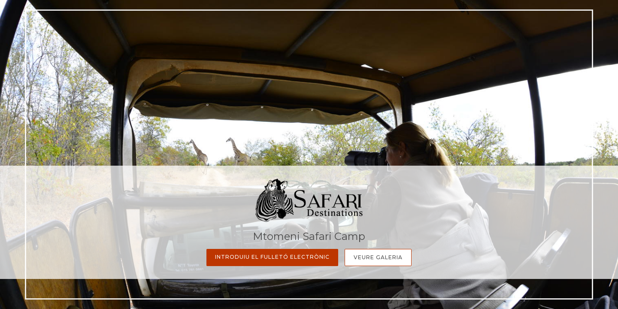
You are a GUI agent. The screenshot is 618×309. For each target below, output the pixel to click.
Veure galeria (378, 257)
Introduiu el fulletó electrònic (272, 257)
